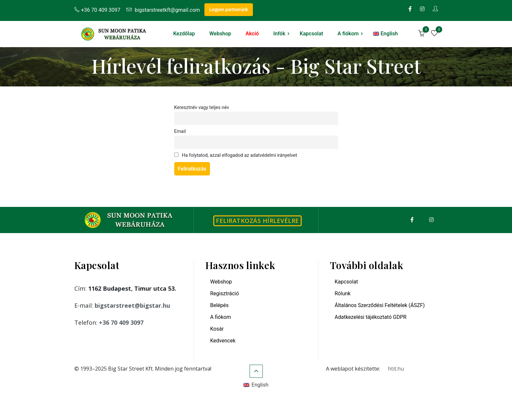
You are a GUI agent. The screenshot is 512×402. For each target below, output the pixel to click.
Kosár (217, 329)
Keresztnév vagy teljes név (201, 107)
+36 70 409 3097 (97, 10)
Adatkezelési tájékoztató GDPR (371, 317)
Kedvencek (223, 341)
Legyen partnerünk (228, 9)
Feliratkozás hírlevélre (257, 221)
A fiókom (348, 33)
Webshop (220, 33)
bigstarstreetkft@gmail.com (163, 10)
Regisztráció (224, 293)
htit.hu (396, 368)
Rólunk (343, 293)
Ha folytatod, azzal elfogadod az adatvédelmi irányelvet (235, 155)
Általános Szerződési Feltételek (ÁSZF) (380, 305)
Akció (252, 33)
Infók (279, 33)
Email (180, 131)
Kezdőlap (184, 33)
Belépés (219, 305)
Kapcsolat (311, 33)
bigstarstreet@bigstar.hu (132, 305)
